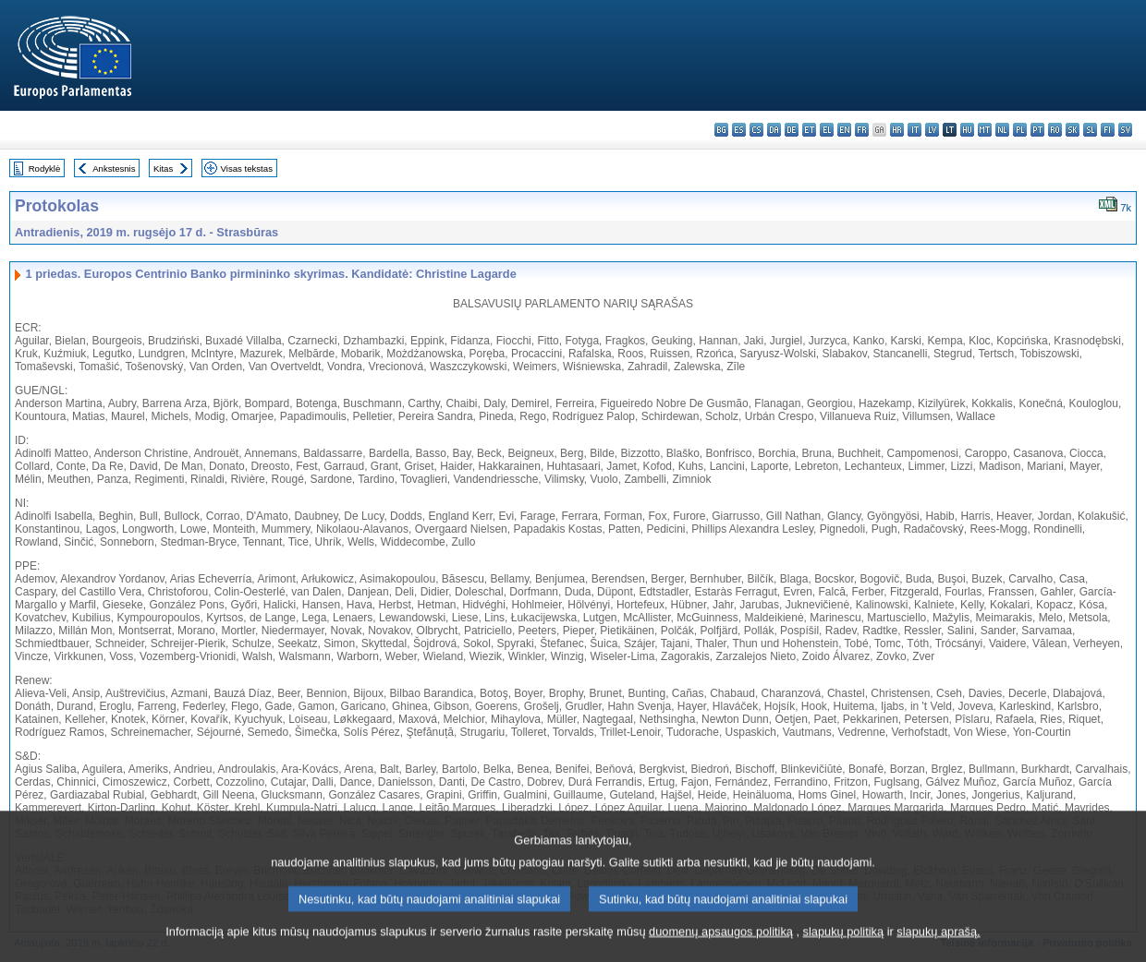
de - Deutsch (792, 130)
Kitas (163, 168)
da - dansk (774, 130)
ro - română (1055, 130)
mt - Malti (985, 130)
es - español (739, 130)
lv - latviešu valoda (932, 130)
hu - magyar (967, 130)
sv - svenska (1125, 130)
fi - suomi (1108, 130)
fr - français (862, 130)
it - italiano (914, 130)
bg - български (721, 130)
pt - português (1037, 130)
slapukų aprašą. (938, 950)
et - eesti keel (809, 130)
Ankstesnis (113, 168)
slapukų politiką (843, 950)
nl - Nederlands (1002, 130)
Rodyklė (45, 168)
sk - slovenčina (1072, 130)
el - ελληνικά (827, 130)
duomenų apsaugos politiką (721, 950)
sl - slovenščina (1090, 130)
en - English (844, 130)
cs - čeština (756, 130)
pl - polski (1020, 130)
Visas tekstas (247, 168)
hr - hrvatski (897, 130)
